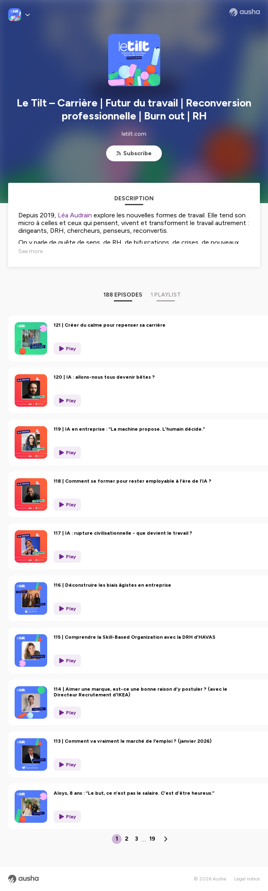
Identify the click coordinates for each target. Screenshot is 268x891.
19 (152, 838)
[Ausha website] (244, 12)
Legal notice (247, 879)
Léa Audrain (75, 215)
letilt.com (134, 133)
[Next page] (165, 839)
